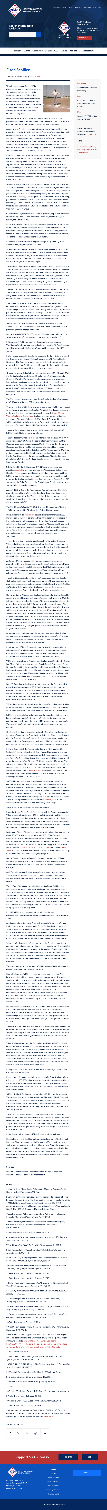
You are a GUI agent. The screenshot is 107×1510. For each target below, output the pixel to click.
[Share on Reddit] (35, 1433)
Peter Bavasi (28, 514)
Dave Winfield (43, 847)
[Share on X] (18, 1433)
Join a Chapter (74, 8)
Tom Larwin (35, 76)
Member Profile (59, 8)
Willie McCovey (27, 847)
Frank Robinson (34, 770)
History (53, 1473)
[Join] (90, 1457)
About (53, 1469)
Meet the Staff (53, 1477)
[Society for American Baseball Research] (25, 10)
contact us (91, 134)
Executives (82, 146)
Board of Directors (53, 1482)
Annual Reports (53, 1486)
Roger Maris (57, 413)
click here (48, 1416)
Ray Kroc (47, 799)
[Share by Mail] (45, 1433)
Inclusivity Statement (53, 1490)
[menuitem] (59, 7)
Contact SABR (53, 1494)
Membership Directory (92, 8)
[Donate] (68, 1457)
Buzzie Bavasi (21, 470)
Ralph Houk (28, 416)
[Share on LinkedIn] (27, 1433)
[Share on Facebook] (10, 1433)
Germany (92, 146)
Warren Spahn (12, 416)
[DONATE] (87, 1473)
